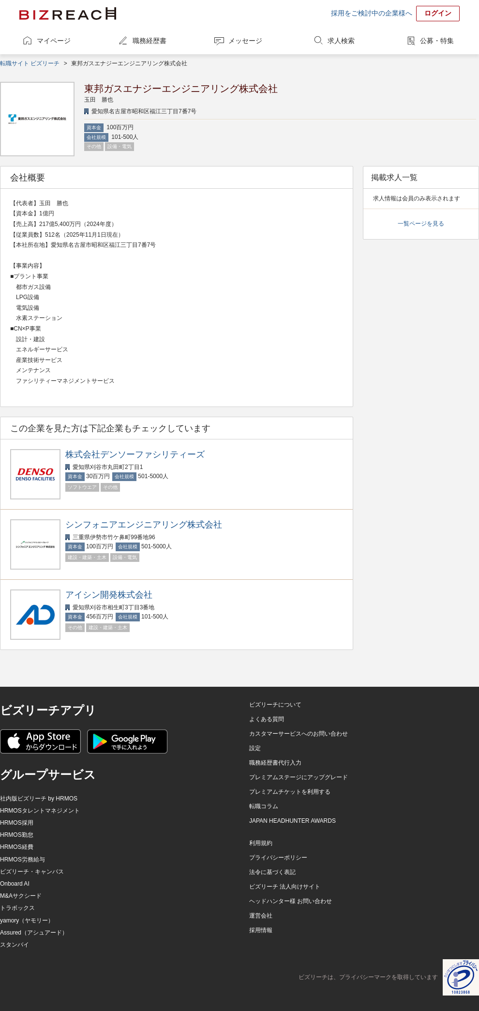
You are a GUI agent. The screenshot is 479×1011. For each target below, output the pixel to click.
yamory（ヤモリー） (27, 920)
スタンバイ (14, 944)
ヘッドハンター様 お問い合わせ (290, 901)
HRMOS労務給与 (22, 859)
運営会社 (260, 915)
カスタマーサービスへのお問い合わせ (298, 733)
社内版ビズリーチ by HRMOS (38, 798)
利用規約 (260, 843)
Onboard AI (15, 883)
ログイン (437, 13)
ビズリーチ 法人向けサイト (284, 886)
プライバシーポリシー (278, 857)
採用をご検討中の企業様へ (371, 13)
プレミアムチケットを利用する (289, 791)
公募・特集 (437, 41)
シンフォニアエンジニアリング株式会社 (143, 524)
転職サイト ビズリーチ (30, 63)
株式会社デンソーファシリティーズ (135, 454)
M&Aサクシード (21, 895)
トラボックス (17, 908)
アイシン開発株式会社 (108, 595)
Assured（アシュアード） (34, 932)
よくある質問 (266, 719)
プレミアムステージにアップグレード (298, 777)
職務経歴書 (149, 41)
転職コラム (263, 806)
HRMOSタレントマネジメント (40, 810)
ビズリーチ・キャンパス (32, 871)
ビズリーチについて (275, 704)
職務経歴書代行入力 (275, 762)
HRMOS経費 (16, 847)
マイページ (54, 41)
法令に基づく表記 (272, 872)
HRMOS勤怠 (16, 834)
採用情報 (260, 930)
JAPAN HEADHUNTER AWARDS (292, 820)
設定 (255, 748)
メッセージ (245, 41)
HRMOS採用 (16, 822)
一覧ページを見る (421, 223)
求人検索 (341, 41)
